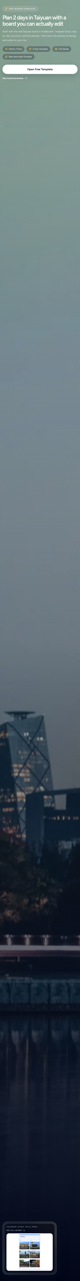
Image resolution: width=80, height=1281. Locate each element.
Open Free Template (40, 69)
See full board (15, 1230)
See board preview (14, 78)
